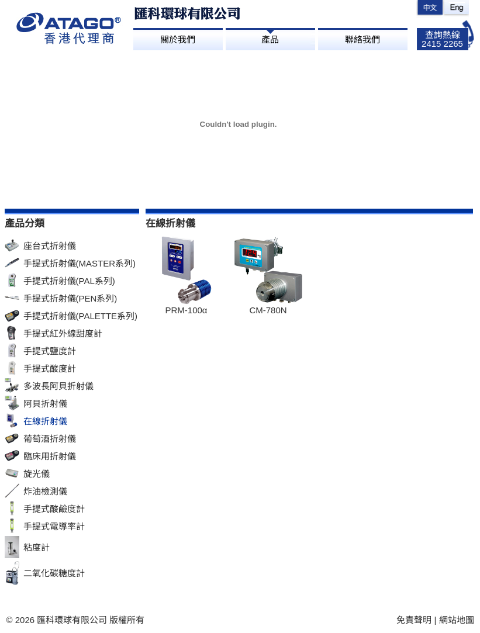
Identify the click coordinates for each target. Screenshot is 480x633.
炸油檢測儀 (45, 491)
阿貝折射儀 (45, 404)
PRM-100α (186, 310)
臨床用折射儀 (49, 456)
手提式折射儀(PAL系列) (69, 281)
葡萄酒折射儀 (49, 439)
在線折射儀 (45, 421)
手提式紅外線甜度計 (62, 333)
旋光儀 (36, 474)
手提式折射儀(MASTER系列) (79, 263)
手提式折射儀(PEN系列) (70, 298)
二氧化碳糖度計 (54, 573)
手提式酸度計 (49, 368)
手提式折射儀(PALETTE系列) (80, 316)
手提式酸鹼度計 (54, 509)
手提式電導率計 (54, 526)
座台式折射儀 (49, 246)
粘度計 (36, 547)
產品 (270, 39)
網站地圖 (456, 620)
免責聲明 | (417, 620)
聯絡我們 (362, 39)
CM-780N (267, 310)
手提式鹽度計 (49, 351)
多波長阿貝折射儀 (58, 386)
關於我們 (177, 39)
